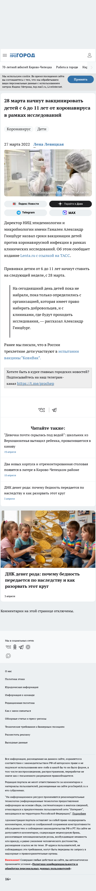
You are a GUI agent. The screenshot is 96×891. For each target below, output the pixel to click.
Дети (41, 128)
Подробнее (79, 813)
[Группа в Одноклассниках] (15, 647)
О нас (8, 671)
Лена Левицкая (48, 144)
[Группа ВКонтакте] (8, 647)
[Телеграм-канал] (25, 212)
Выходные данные (16, 742)
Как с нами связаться (18, 710)
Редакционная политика (20, 702)
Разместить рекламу (17, 734)
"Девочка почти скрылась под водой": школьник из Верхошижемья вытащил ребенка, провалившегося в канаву (48, 444)
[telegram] (55, 410)
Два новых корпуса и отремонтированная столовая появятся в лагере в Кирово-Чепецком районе (48, 470)
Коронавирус (19, 128)
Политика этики (15, 679)
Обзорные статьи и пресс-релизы (25, 718)
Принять (80, 79)
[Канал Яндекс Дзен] (70, 204)
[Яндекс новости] (25, 204)
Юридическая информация (21, 687)
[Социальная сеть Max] (70, 212)
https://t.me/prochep (35, 383)
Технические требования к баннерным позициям (35, 726)
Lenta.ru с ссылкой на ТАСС (45, 255)
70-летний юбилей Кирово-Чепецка (27, 67)
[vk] (42, 410)
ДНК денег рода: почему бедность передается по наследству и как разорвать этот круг (48, 493)
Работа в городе (67, 67)
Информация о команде (20, 695)
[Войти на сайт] (89, 55)
